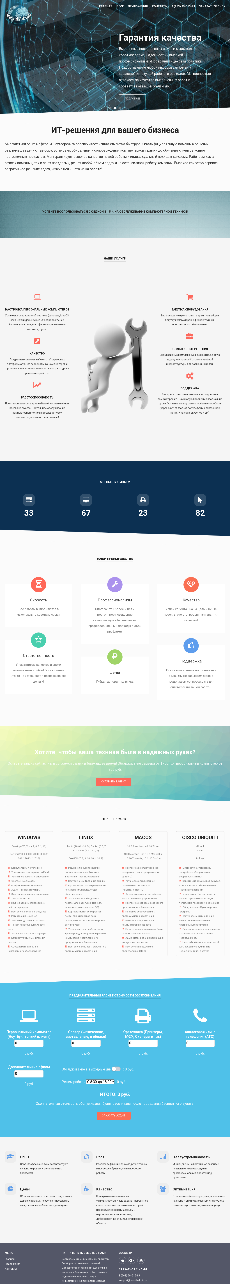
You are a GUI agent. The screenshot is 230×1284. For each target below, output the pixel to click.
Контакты (159, 6)
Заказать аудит (113, 1115)
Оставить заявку (113, 781)
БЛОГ (120, 6)
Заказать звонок (212, 6)
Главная (105, 6)
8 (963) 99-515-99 (183, 6)
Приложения (138, 6)
